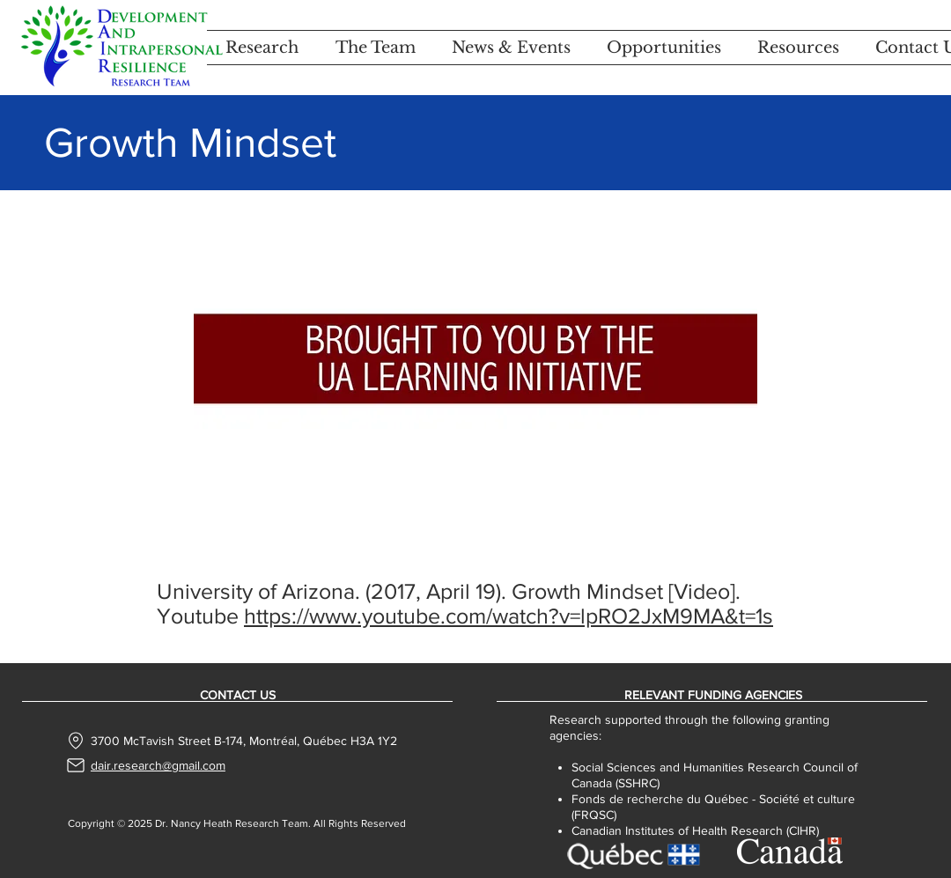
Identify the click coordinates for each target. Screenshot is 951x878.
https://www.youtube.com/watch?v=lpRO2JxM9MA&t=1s (508, 615)
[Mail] (75, 765)
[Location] (76, 740)
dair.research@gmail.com (158, 765)
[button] (262, 47)
